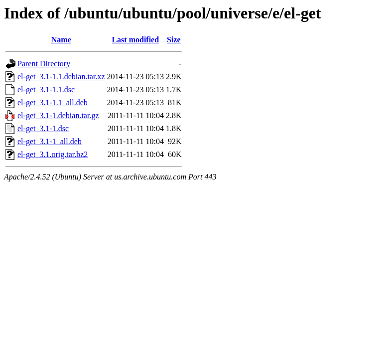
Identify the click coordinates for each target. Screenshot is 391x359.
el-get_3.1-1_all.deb (49, 141)
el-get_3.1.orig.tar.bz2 (52, 154)
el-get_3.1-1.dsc (43, 128)
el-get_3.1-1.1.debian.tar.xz (61, 76)
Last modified (135, 39)
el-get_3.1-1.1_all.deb (52, 102)
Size (174, 39)
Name (61, 39)
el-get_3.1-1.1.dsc (46, 89)
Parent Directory (43, 63)
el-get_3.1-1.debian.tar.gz (58, 115)
